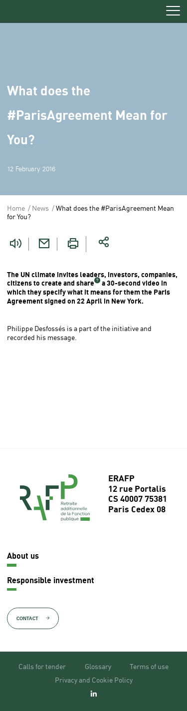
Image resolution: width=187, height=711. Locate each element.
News (40, 208)
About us (23, 557)
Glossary (98, 667)
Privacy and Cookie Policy (94, 680)
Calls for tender (42, 667)
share (85, 283)
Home (16, 208)
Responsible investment (50, 581)
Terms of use (149, 667)
